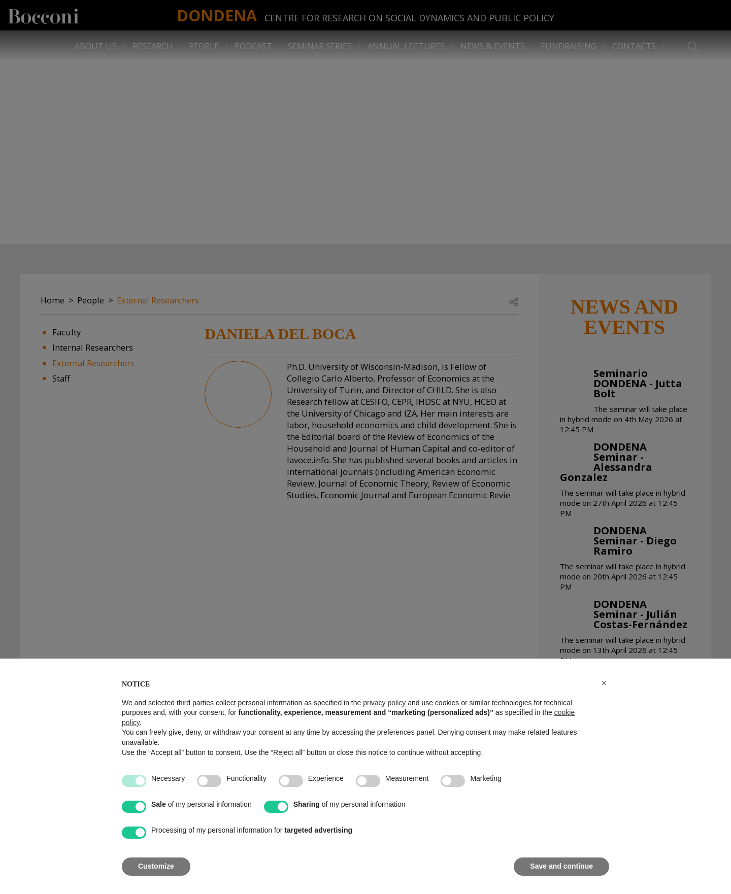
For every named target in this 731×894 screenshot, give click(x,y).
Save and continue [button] (561, 866)
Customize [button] (156, 866)
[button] (604, 683)
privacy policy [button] (384, 703)
